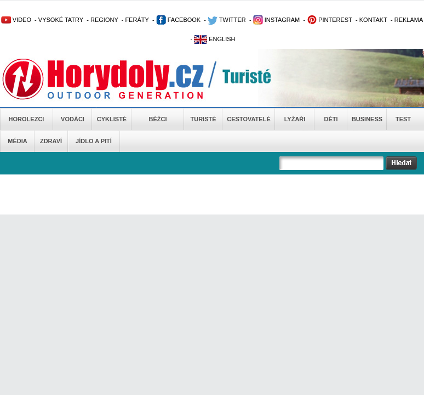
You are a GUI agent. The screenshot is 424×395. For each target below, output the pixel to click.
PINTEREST (329, 19)
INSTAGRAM (276, 19)
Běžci (158, 119)
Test (403, 119)
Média (17, 141)
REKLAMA (408, 19)
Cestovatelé (248, 119)
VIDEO (16, 19)
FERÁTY (136, 19)
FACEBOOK (178, 19)
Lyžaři (295, 119)
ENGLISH (214, 39)
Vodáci (72, 119)
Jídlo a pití (94, 141)
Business (367, 119)
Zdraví (51, 141)
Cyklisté (112, 119)
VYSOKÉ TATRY (60, 19)
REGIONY (104, 19)
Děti (330, 119)
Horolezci (26, 119)
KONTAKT (373, 19)
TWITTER (227, 19)
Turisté (203, 119)
